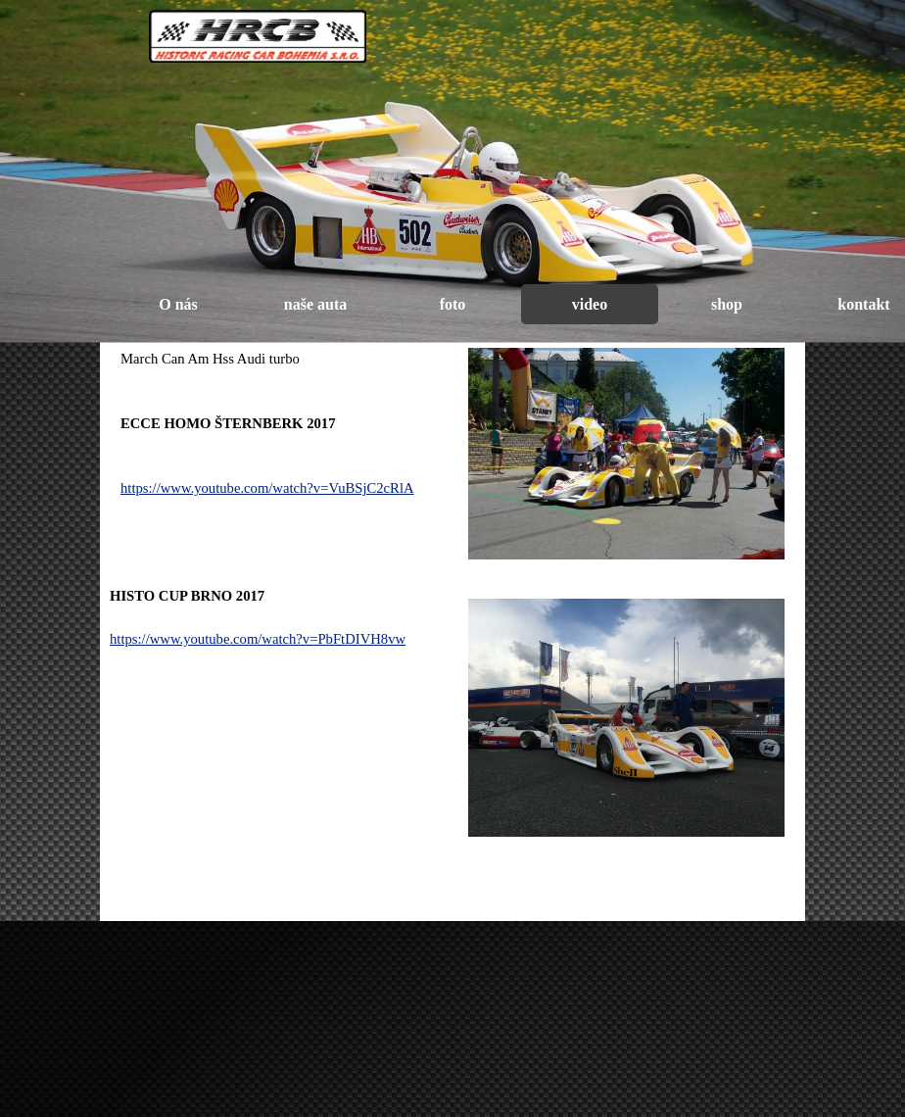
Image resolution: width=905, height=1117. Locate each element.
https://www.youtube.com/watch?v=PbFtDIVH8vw (257, 639)
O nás (178, 304)
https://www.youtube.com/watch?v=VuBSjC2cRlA (267, 488)
